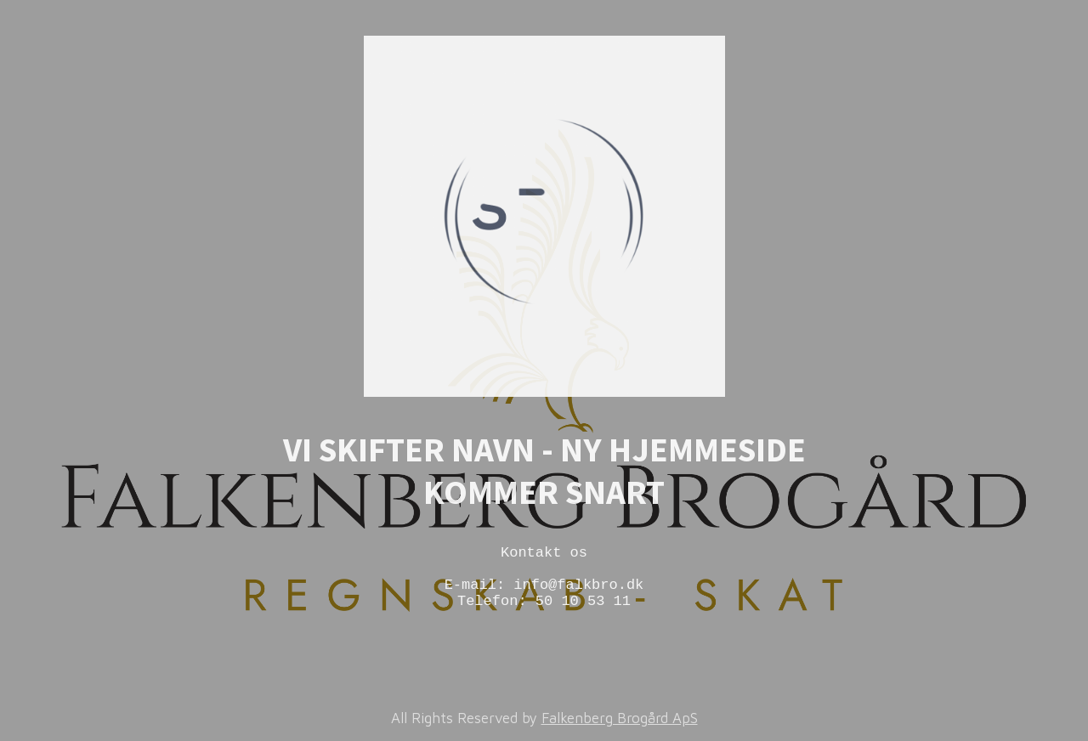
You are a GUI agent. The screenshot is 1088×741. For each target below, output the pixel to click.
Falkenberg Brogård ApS (619, 718)
